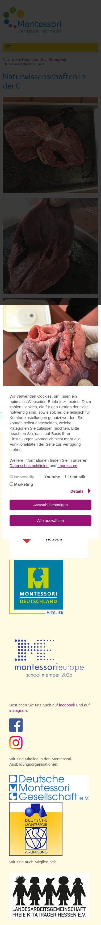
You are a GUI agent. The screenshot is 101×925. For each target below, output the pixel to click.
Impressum (67, 465)
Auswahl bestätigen (50, 505)
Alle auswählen (50, 520)
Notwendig (22, 477)
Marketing (21, 484)
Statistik (75, 477)
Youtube (50, 477)
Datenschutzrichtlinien (29, 465)
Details (80, 491)
